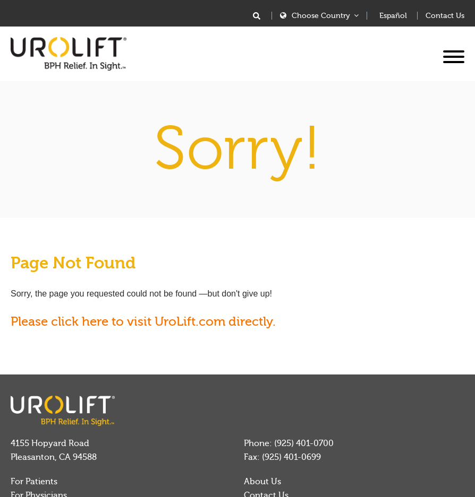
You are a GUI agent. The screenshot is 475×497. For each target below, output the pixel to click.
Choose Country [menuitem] (321, 16)
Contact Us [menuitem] (445, 16)
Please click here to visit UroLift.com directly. (143, 322)
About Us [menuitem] (262, 481)
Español (393, 16)
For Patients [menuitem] (34, 481)
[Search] (256, 16)
